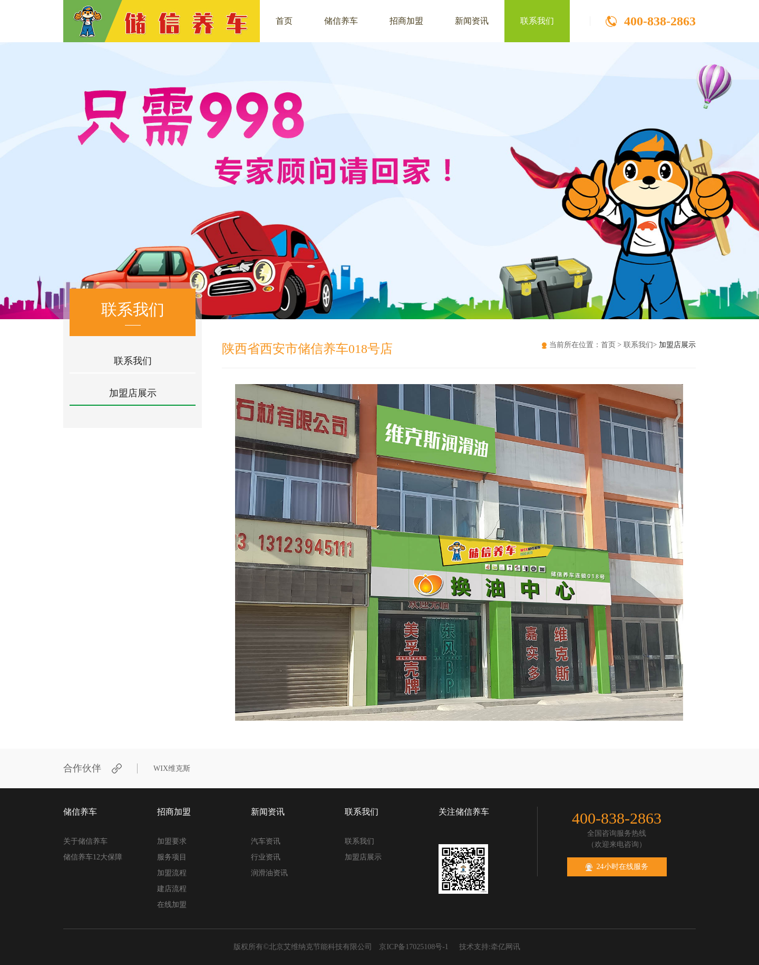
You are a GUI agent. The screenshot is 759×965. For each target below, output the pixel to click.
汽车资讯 (265, 841)
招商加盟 (406, 20)
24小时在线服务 (617, 867)
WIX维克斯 (171, 768)
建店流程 (172, 889)
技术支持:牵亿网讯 (489, 947)
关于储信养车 (85, 841)
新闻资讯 (472, 20)
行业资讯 (265, 857)
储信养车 (341, 20)
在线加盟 (172, 905)
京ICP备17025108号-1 (413, 947)
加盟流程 (172, 873)
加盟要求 (172, 841)
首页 (284, 20)
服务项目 (172, 857)
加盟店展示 (133, 393)
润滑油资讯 (269, 873)
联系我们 (537, 20)
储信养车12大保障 (92, 857)
